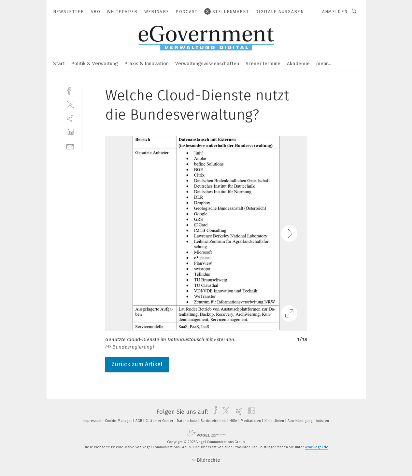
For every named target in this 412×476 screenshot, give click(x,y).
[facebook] (70, 90)
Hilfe (234, 421)
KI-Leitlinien (274, 421)
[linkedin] (70, 132)
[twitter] (70, 104)
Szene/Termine (263, 63)
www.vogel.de (316, 447)
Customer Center (160, 421)
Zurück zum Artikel (137, 364)
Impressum (92, 421)
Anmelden (335, 11)
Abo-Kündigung (300, 421)
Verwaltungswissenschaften (207, 63)
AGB (139, 421)
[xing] (70, 118)
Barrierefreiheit (214, 421)
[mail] (70, 146)
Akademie (298, 63)
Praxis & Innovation (146, 63)
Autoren (322, 421)
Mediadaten (251, 421)
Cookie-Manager (119, 421)
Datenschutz (187, 421)
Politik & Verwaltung (94, 63)
